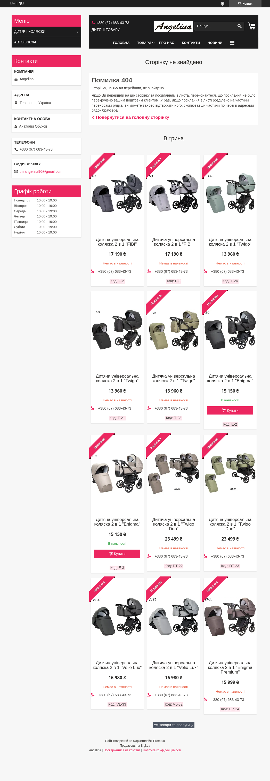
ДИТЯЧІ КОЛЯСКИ (29, 31)
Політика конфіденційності (162, 750)
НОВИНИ (215, 43)
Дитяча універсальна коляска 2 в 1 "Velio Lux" (117, 665)
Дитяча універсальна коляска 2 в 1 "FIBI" (117, 242)
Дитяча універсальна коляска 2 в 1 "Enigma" (230, 378)
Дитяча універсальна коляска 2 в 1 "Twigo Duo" (173, 524)
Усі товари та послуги (172, 725)
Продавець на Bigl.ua (135, 745)
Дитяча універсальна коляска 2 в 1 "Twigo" (230, 242)
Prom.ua (159, 741)
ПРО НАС (166, 43)
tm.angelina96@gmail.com (41, 171)
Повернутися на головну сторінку (132, 117)
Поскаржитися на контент (122, 750)
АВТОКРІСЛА (25, 42)
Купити (233, 410)
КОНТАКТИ (191, 43)
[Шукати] (240, 26)
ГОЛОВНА (121, 43)
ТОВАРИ (144, 43)
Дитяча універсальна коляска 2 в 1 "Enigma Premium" (230, 668)
